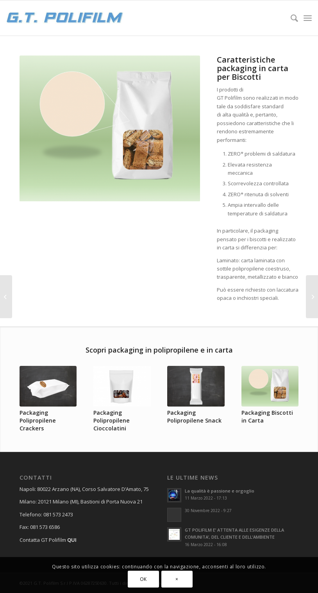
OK (143, 579)
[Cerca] (290, 18)
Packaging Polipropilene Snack (194, 416)
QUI (72, 539)
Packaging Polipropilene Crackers (38, 420)
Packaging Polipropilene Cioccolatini (111, 420)
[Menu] (308, 18)
